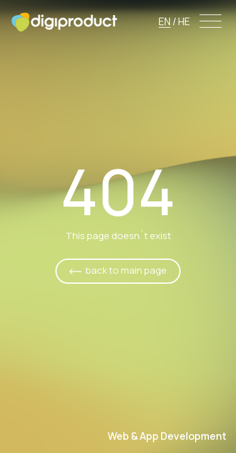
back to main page (126, 270)
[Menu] (211, 22)
